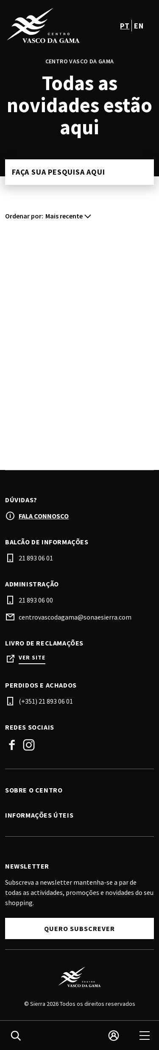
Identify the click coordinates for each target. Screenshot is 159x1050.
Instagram (29, 745)
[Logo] (79, 977)
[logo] (43, 25)
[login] (113, 1035)
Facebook (12, 745)
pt (124, 26)
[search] (15, 1035)
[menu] (144, 1035)
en (138, 26)
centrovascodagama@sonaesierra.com (75, 617)
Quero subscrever (79, 928)
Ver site (32, 657)
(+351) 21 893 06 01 (46, 701)
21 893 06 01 (36, 558)
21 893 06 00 (36, 600)
